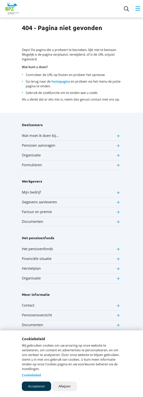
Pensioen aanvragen (38, 145)
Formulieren (32, 164)
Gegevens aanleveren (39, 202)
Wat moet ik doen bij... (40, 135)
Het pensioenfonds (37, 248)
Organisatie (31, 155)
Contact (28, 305)
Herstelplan (31, 268)
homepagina (61, 81)
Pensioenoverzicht (37, 315)
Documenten (32, 221)
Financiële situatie (37, 258)
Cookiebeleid (31, 375)
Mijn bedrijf (31, 192)
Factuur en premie (37, 211)
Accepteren (36, 386)
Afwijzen (65, 386)
